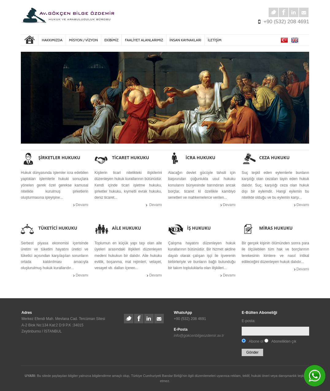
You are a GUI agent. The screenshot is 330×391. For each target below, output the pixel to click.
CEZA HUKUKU (274, 157)
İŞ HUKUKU (199, 228)
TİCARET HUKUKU (130, 157)
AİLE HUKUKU (126, 228)
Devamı (81, 205)
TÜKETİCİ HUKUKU (57, 228)
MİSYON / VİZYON (83, 40)
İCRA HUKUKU (200, 157)
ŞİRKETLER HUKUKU (59, 157)
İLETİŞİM (214, 40)
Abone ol (256, 341)
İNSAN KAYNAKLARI (185, 40)
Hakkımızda (52, 40)
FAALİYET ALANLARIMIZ (144, 40)
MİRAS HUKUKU (276, 228)
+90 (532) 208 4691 (286, 21)
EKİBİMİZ (111, 40)
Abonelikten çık (283, 341)
